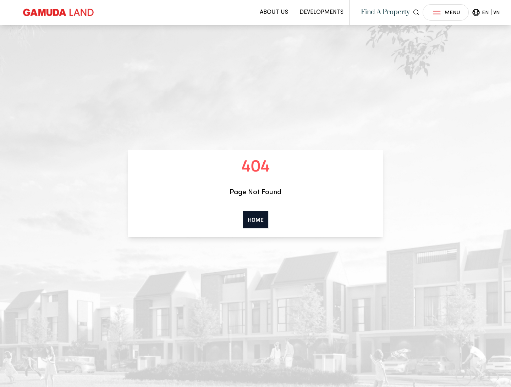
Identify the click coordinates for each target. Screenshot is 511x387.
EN (485, 12)
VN (496, 12)
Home (256, 219)
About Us (274, 12)
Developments (322, 12)
